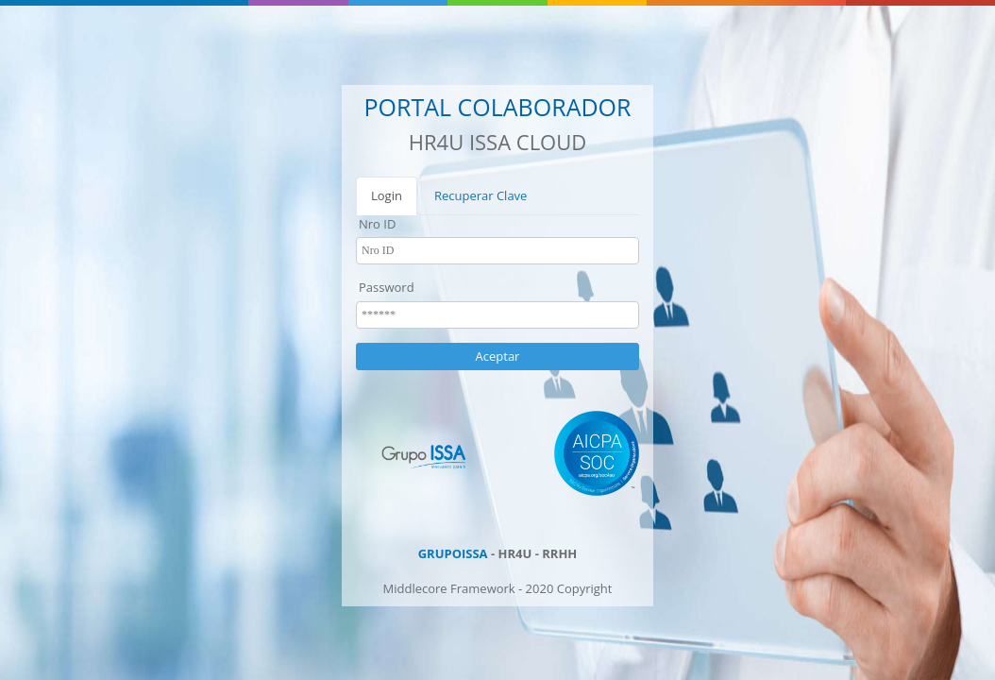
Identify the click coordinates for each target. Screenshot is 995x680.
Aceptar (498, 356)
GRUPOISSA (453, 553)
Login (386, 195)
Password (386, 287)
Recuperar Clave (481, 195)
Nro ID (377, 223)
